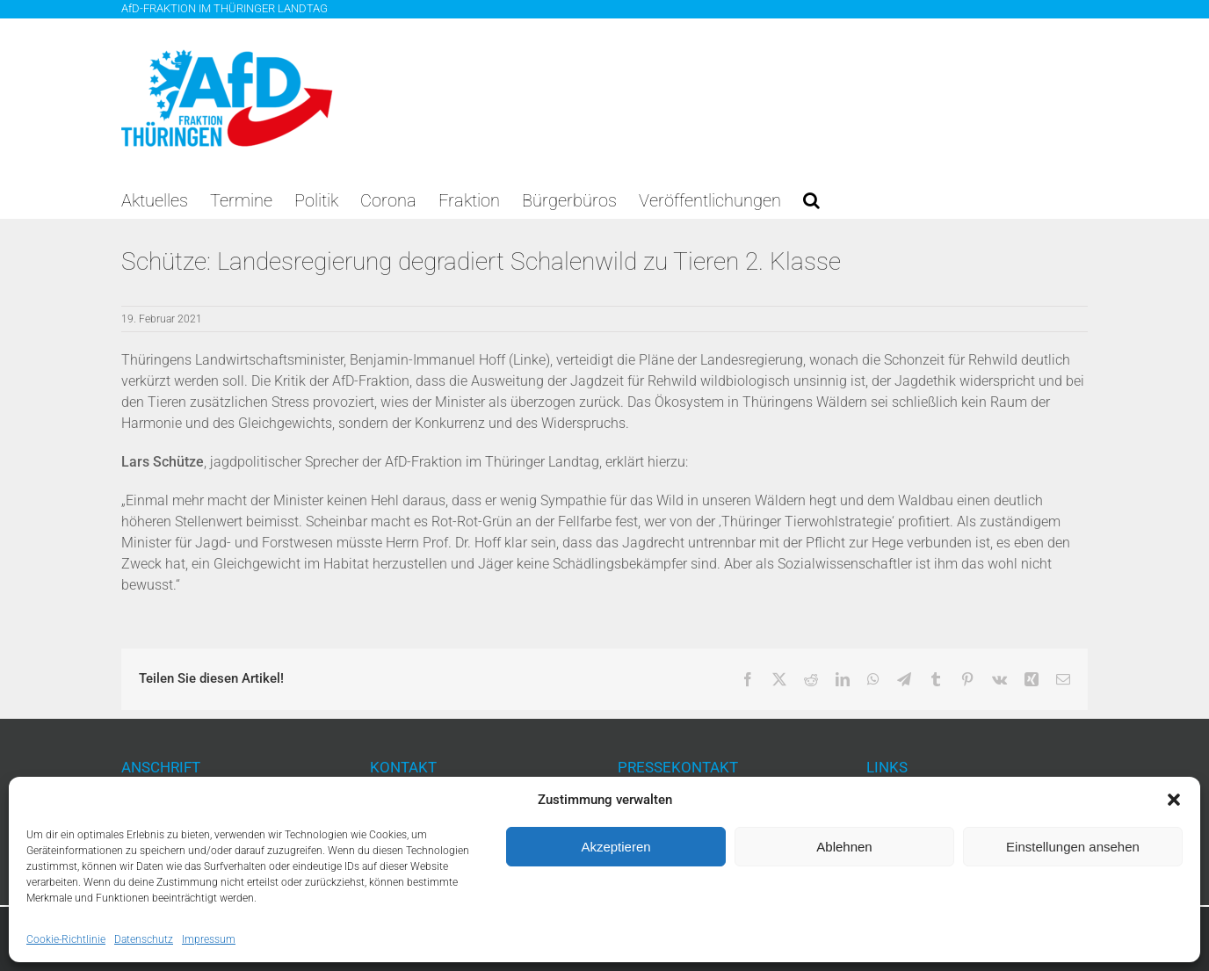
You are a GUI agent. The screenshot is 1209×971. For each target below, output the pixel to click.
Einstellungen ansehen (1073, 846)
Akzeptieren (615, 846)
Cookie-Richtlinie (65, 939)
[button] (1174, 799)
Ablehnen (844, 846)
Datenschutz (143, 939)
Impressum (208, 939)
